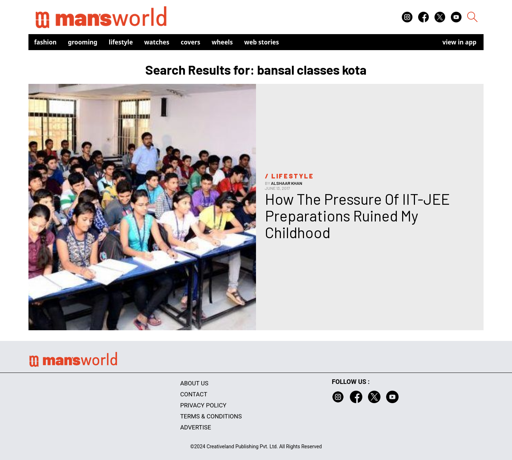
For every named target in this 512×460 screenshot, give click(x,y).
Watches (157, 42)
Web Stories (261, 42)
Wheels (222, 42)
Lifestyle (121, 42)
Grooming (82, 42)
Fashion (45, 42)
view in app (459, 42)
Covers (190, 42)
